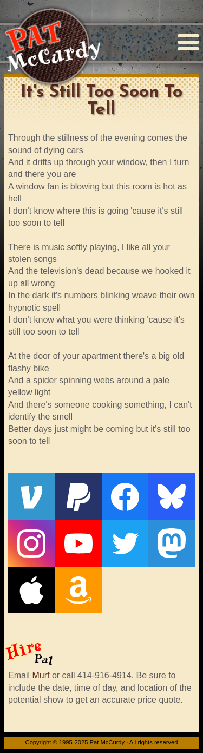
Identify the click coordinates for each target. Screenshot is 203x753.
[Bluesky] (171, 496)
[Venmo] (31, 496)
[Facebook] (125, 496)
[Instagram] (31, 543)
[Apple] (31, 590)
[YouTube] (78, 543)
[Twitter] (125, 543)
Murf (40, 675)
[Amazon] (78, 590)
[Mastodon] (171, 543)
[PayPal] (78, 496)
